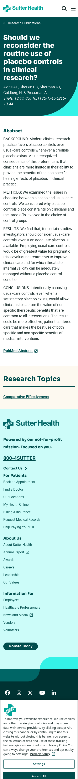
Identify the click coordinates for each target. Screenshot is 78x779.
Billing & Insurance (17, 512)
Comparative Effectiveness (26, 396)
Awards (8, 559)
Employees (11, 600)
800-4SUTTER (19, 458)
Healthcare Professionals (21, 607)
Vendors (9, 622)
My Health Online (15, 504)
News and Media (19, 615)
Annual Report (17, 552)
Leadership (11, 574)
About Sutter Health (17, 544)
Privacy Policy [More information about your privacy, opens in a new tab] (43, 757)
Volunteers (11, 630)
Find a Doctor (13, 489)
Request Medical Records (21, 519)
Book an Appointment (19, 481)
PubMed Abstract (18, 350)
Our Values (11, 582)
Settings (39, 767)
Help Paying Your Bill (18, 527)
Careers (8, 567)
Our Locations (13, 497)
